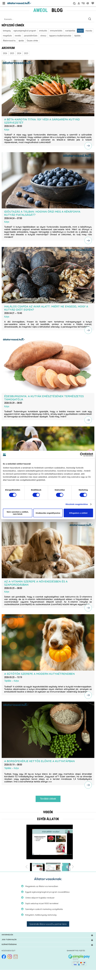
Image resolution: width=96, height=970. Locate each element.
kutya (80, 30)
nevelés (18, 35)
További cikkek (48, 799)
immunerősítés (56, 30)
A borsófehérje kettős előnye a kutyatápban (39, 761)
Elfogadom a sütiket (78, 513)
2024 (19, 53)
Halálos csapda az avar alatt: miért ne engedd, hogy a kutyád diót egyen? (46, 308)
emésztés (43, 30)
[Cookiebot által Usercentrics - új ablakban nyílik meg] (82, 454)
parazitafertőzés (30, 35)
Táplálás (7, 681)
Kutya (6, 130)
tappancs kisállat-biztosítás (60, 35)
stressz (43, 35)
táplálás (77, 35)
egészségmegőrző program (25, 30)
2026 (5, 53)
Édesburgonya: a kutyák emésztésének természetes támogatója (44, 398)
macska (89, 30)
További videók (48, 870)
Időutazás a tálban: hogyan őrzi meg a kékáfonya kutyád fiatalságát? (42, 213)
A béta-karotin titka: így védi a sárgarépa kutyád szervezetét (42, 121)
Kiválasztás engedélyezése (48, 513)
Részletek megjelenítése (77, 504)
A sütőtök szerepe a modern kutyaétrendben (39, 673)
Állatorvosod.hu (9, 40)
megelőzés (7, 35)
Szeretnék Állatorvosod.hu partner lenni (48, 924)
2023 (26, 53)
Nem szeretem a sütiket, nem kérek (18, 513)
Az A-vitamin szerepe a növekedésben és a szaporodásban (36, 583)
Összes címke (32, 40)
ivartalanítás (70, 30)
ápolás (21, 40)
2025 (12, 53)
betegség (7, 30)
